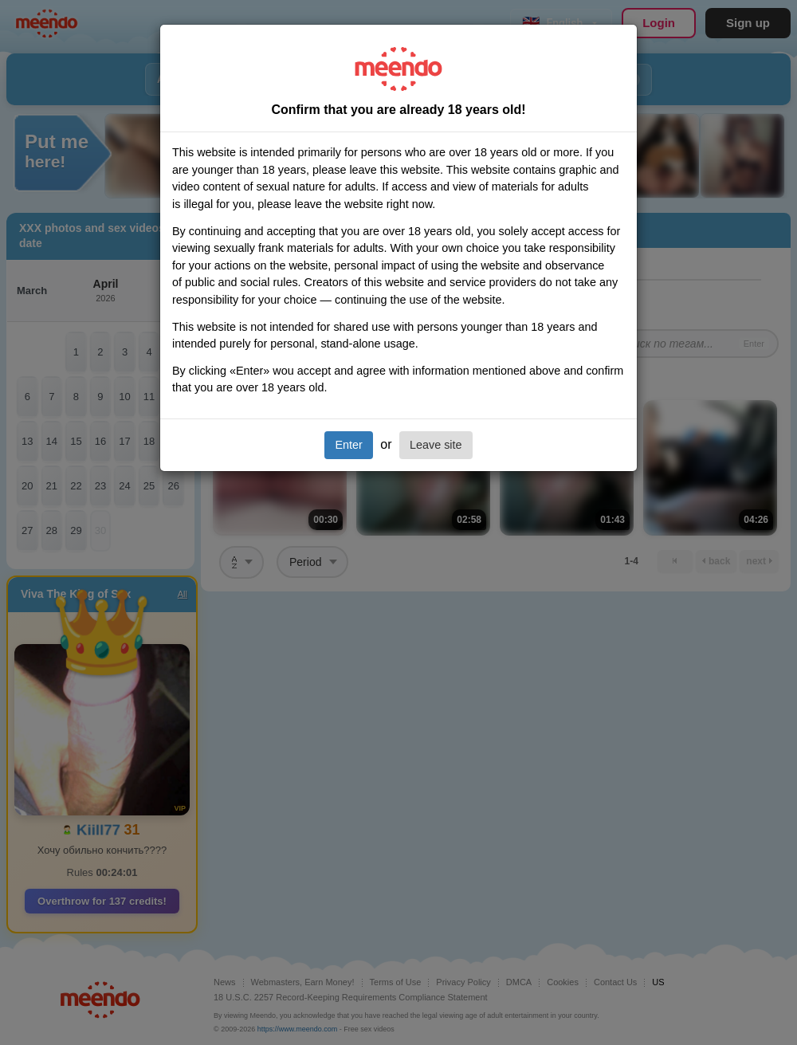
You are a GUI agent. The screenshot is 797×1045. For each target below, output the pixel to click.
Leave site (436, 444)
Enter (348, 444)
